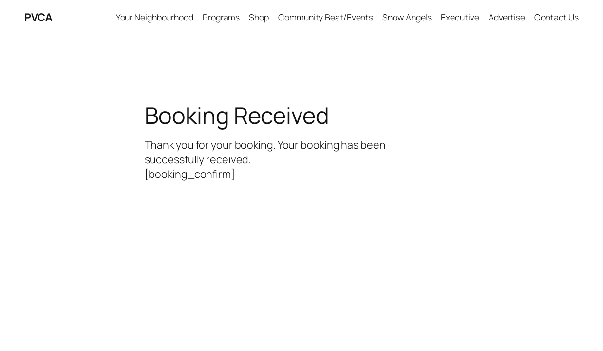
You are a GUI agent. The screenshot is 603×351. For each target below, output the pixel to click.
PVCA (38, 17)
